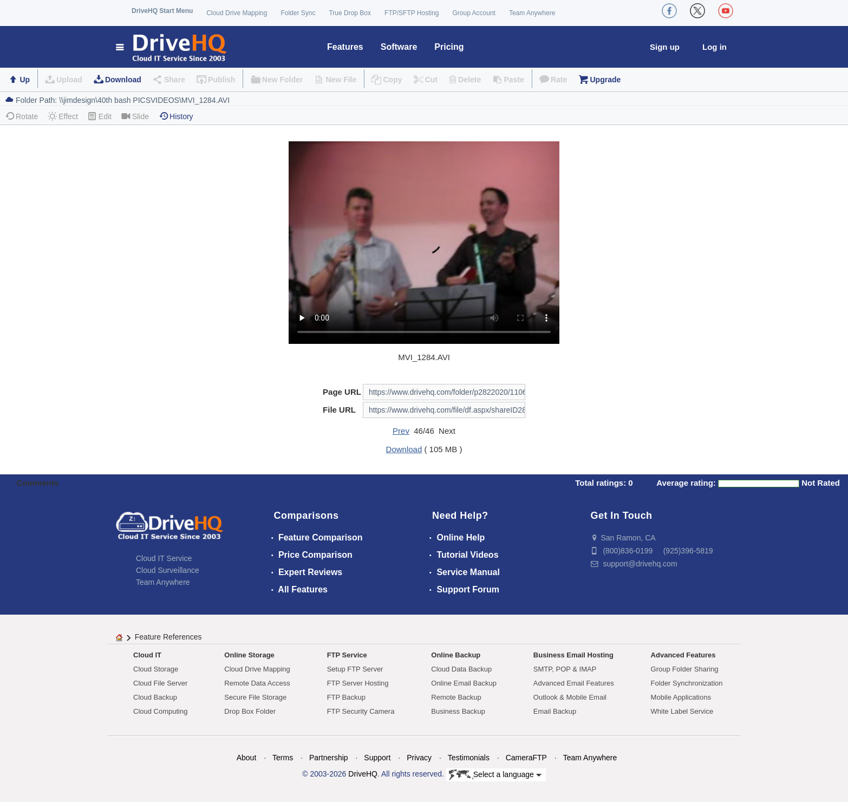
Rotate (21, 116)
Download (123, 79)
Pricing (449, 46)
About (247, 757)
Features (345, 46)
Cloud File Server (160, 683)
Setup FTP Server (355, 669)
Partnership (328, 757)
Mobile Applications (681, 697)
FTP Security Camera (361, 711)
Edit (100, 116)
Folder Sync (298, 13)
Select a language (495, 775)
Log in (714, 46)
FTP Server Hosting (358, 683)
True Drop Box (350, 13)
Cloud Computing (160, 711)
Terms (282, 757)
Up (24, 79)
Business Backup (458, 711)
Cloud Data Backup (461, 669)
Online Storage (249, 655)
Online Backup (455, 655)
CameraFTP (526, 757)
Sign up (665, 46)
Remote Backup (456, 697)
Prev (401, 430)
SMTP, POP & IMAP (565, 669)
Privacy (419, 757)
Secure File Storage (255, 697)
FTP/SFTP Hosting (411, 13)
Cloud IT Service (164, 558)
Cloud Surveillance (167, 570)
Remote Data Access (257, 683)
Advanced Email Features (573, 683)
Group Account (474, 13)
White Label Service (682, 711)
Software (399, 46)
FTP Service (347, 655)
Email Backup (554, 711)
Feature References (168, 637)
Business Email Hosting (573, 655)
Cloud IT (147, 655)
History (176, 116)
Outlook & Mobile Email (569, 697)
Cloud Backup (155, 697)
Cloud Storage (155, 669)
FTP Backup (346, 697)
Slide (135, 116)
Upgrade (605, 79)
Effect (63, 116)
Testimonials (469, 757)
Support (377, 757)
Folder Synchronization (687, 683)
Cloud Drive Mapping (236, 13)
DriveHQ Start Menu (162, 11)
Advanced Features (683, 655)
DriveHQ (362, 774)
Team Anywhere (532, 13)
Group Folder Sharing (685, 669)
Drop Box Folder (250, 711)
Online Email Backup (464, 683)
